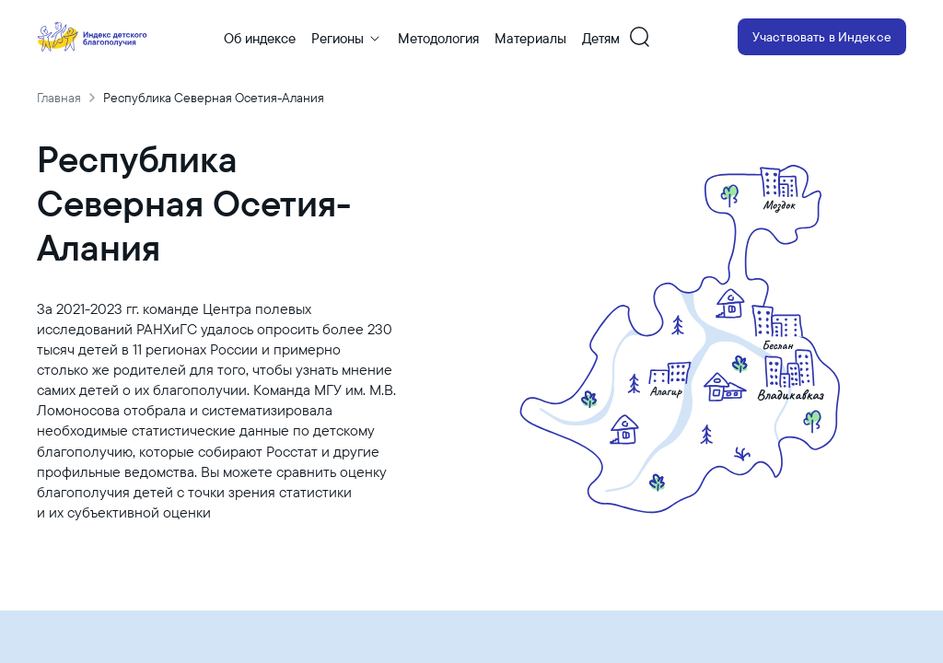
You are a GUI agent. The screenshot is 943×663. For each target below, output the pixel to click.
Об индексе (260, 38)
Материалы (530, 38)
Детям (601, 38)
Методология (438, 38)
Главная (59, 97)
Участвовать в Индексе (821, 37)
